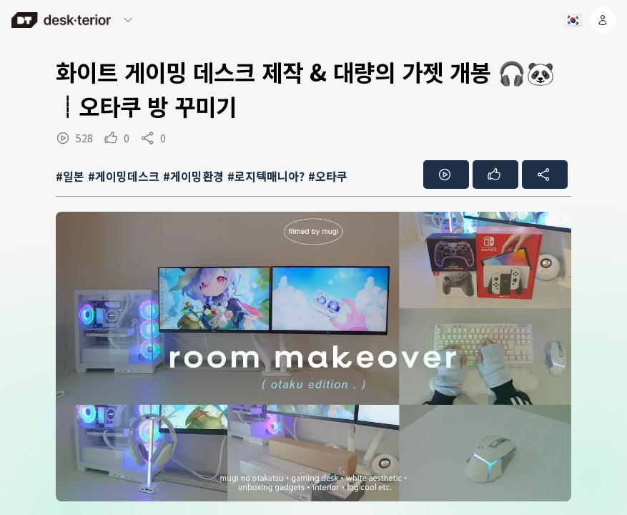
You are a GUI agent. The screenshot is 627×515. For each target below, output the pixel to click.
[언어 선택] (572, 20)
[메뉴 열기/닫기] (128, 20)
